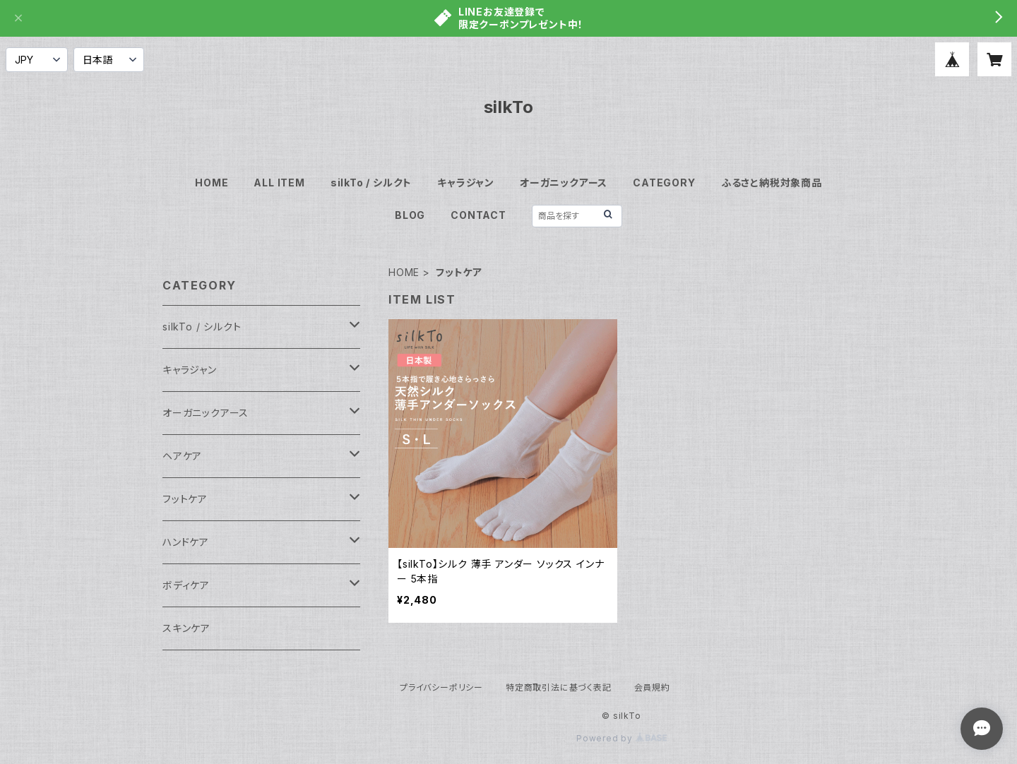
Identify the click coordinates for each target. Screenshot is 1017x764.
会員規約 (652, 687)
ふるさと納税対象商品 (771, 183)
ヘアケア (182, 456)
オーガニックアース (563, 183)
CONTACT (478, 215)
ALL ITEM (279, 183)
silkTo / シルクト (371, 183)
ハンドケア (185, 542)
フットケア (185, 499)
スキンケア (186, 628)
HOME (211, 183)
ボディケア (186, 585)
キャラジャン (465, 183)
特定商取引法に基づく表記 (559, 687)
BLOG (410, 215)
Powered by (621, 738)
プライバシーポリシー (441, 687)
